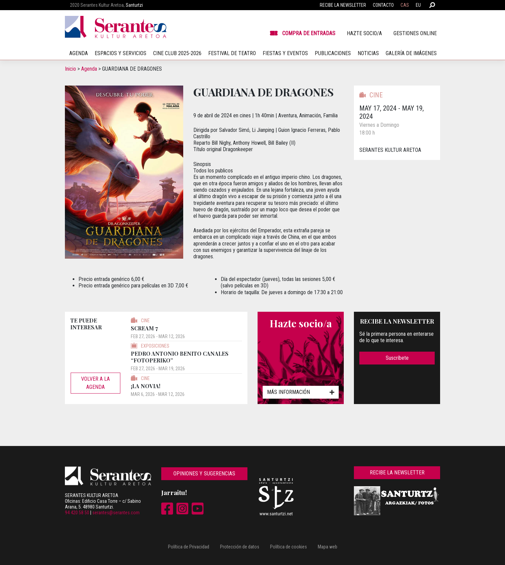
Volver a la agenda (95, 383)
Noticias (368, 53)
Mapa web (327, 546)
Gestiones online (415, 33)
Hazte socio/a (364, 33)
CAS (405, 5)
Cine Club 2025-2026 (177, 53)
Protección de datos (239, 546)
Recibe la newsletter (343, 5)
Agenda (89, 69)
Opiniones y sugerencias (204, 473)
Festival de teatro (232, 53)
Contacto (383, 5)
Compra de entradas (308, 33)
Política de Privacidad (188, 546)
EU (418, 5)
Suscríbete (397, 358)
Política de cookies (288, 546)
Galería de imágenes (411, 53)
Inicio (70, 69)
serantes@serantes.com (116, 512)
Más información (300, 392)
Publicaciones (333, 53)
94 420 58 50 (77, 512)
